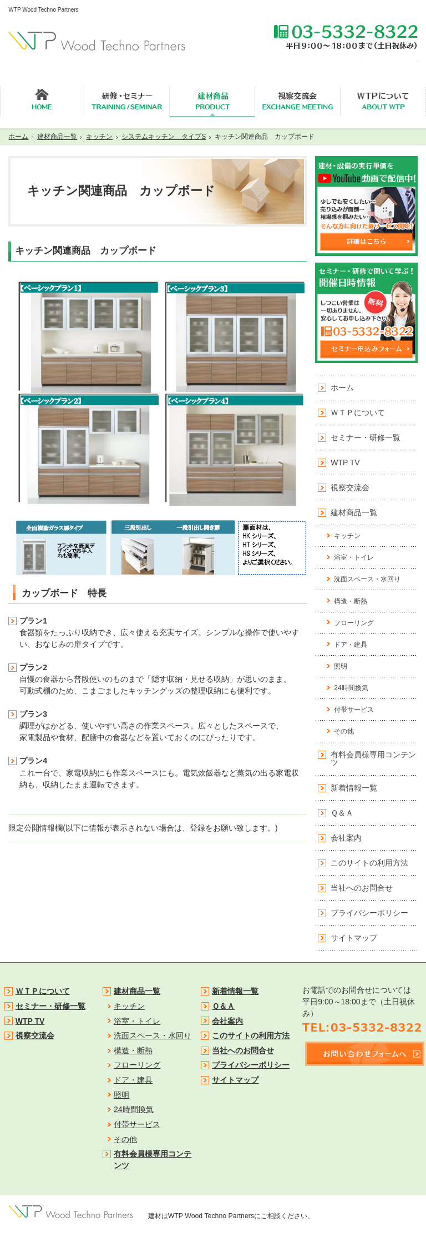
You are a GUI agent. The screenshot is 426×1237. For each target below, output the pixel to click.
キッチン (347, 536)
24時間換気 (351, 688)
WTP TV (345, 462)
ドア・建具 (350, 644)
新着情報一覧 (354, 787)
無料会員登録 (391, 62)
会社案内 (346, 837)
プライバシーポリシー (369, 912)
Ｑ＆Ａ (342, 812)
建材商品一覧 (354, 512)
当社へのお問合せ (362, 887)
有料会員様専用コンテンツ (373, 758)
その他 (344, 731)
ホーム (342, 387)
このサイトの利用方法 (369, 862)
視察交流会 (350, 487)
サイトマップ (354, 937)
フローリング (354, 623)
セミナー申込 (335, 62)
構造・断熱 (350, 601)
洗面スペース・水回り (367, 579)
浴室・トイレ (354, 557)
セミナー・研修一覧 (365, 437)
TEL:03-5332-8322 (345, 36)
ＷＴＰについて (358, 412)
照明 (340, 666)
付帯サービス (354, 709)
